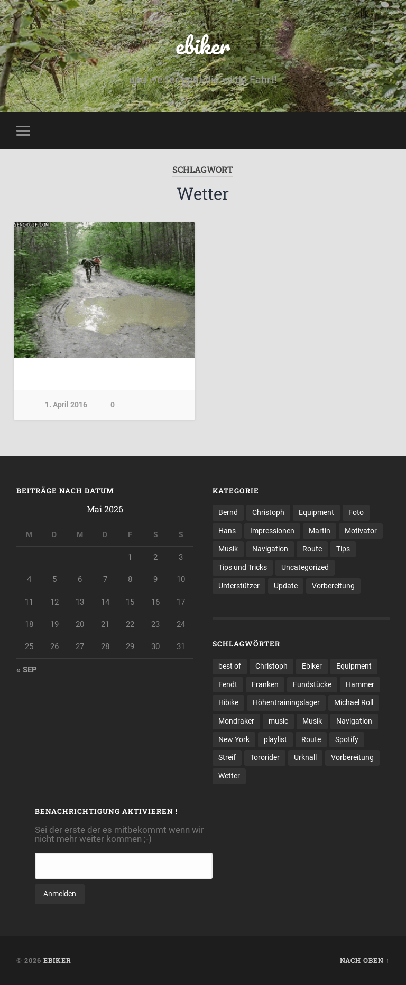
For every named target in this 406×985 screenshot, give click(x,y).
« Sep (26, 669)
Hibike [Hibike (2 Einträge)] (228, 702)
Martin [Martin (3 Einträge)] (319, 531)
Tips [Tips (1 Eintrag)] (343, 549)
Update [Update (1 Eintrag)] (286, 585)
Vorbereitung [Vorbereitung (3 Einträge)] (352, 757)
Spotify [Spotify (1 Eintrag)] (346, 739)
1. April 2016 (66, 404)
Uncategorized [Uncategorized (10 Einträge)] (305, 567)
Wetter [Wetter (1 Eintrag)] (229, 776)
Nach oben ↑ (365, 960)
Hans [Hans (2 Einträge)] (227, 531)
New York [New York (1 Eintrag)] (234, 739)
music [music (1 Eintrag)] (278, 721)
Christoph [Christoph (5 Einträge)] (268, 512)
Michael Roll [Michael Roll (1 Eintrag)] (353, 702)
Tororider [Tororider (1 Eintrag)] (265, 757)
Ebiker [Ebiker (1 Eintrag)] (312, 666)
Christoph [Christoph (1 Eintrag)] (271, 666)
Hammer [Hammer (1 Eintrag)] (360, 684)
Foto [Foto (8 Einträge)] (356, 512)
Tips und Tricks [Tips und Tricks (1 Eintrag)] (242, 567)
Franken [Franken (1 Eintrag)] (265, 684)
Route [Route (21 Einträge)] (312, 549)
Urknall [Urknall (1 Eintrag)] (305, 757)
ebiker (203, 45)
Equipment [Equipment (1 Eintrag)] (354, 666)
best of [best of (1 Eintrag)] (229, 666)
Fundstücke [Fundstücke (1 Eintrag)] (312, 684)
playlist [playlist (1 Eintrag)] (275, 739)
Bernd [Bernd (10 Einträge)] (228, 512)
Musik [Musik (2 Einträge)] (228, 549)
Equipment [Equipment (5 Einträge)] (316, 512)
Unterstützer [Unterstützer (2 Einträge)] (239, 585)
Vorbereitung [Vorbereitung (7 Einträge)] (333, 585)
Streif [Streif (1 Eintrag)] (227, 757)
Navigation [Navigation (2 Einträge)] (354, 721)
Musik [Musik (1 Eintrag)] (312, 721)
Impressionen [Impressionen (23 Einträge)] (272, 531)
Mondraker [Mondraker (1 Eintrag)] (236, 721)
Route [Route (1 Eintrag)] (311, 739)
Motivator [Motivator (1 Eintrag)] (361, 531)
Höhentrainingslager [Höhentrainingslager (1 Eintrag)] (286, 702)
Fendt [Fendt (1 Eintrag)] (227, 684)
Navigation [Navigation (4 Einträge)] (270, 549)
